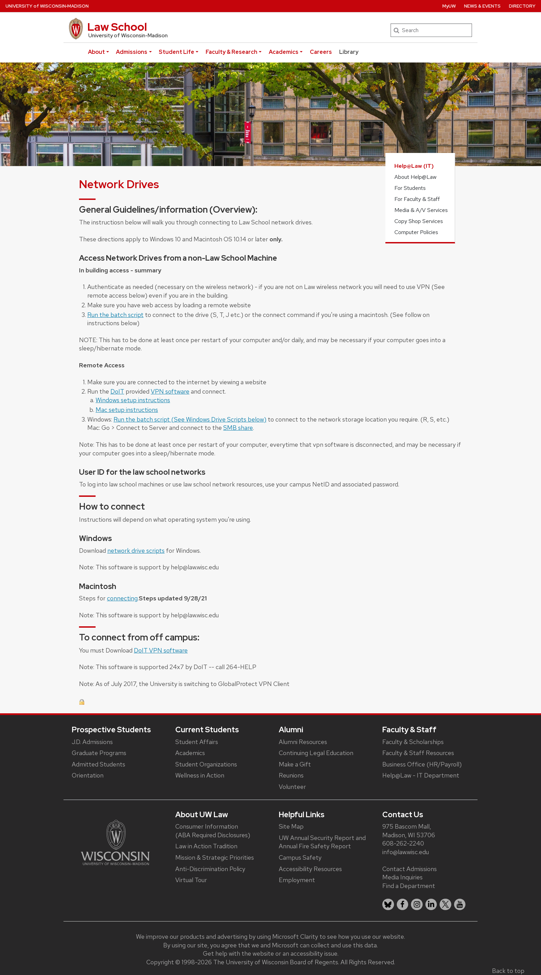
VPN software (170, 391)
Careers (321, 52)
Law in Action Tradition (206, 846)
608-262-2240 (403, 843)
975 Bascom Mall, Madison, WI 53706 (408, 830)
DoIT (117, 391)
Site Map (291, 826)
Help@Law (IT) (414, 166)
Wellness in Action (199, 775)
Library (348, 52)
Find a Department (408, 886)
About (96, 52)
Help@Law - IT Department (420, 775)
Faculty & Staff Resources (418, 753)
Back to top (508, 971)
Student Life (176, 52)
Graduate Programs (99, 753)
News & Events (482, 6)
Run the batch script (115, 315)
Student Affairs (196, 742)
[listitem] (388, 904)
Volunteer (292, 787)
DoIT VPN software (161, 650)
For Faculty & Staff (417, 199)
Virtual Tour (191, 880)
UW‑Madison (47, 6)
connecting (122, 598)
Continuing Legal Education (316, 753)
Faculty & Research (231, 52)
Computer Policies (416, 232)
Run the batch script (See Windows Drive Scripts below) (190, 419)
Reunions (291, 775)
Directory (522, 6)
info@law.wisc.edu (405, 852)
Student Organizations (206, 764)
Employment (297, 880)
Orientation (88, 775)
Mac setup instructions (127, 410)
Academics (283, 52)
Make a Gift (295, 764)
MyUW (449, 6)
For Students (410, 188)
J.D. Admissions (92, 742)
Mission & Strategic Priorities (214, 857)
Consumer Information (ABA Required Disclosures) (212, 830)
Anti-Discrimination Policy (210, 869)
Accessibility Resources (310, 869)
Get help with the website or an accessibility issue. (270, 953)
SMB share (238, 428)
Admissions (131, 52)
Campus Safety (300, 857)
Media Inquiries (402, 877)
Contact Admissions (409, 869)
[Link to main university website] (115, 842)
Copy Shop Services (418, 221)
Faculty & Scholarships (413, 742)
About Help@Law (415, 177)
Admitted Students (98, 764)
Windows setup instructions (133, 400)
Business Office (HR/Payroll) (422, 764)
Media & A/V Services (421, 210)
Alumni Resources (303, 742)
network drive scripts (136, 550)
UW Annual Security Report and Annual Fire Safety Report (322, 842)
